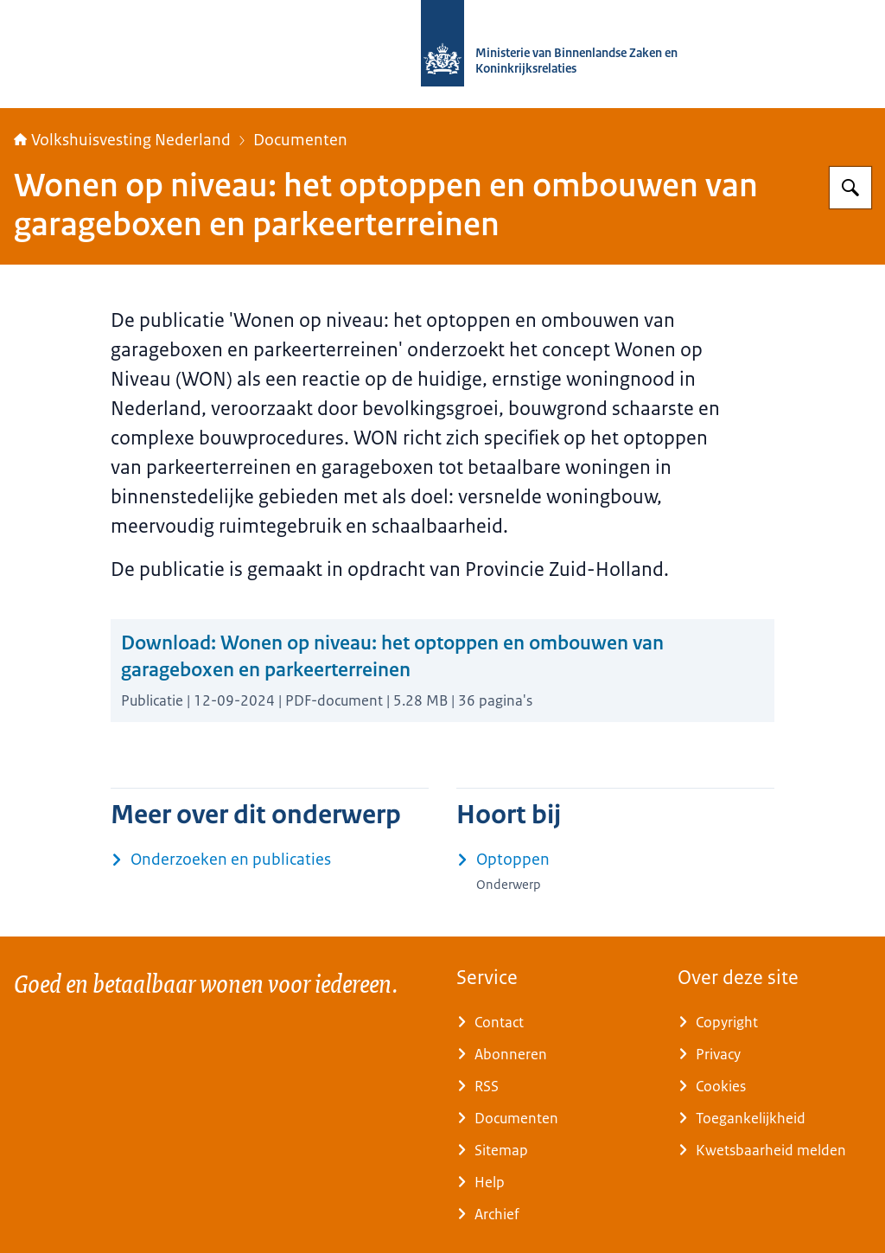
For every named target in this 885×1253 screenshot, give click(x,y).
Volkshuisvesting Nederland (122, 140)
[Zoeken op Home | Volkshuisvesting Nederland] (850, 187)
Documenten (300, 140)
